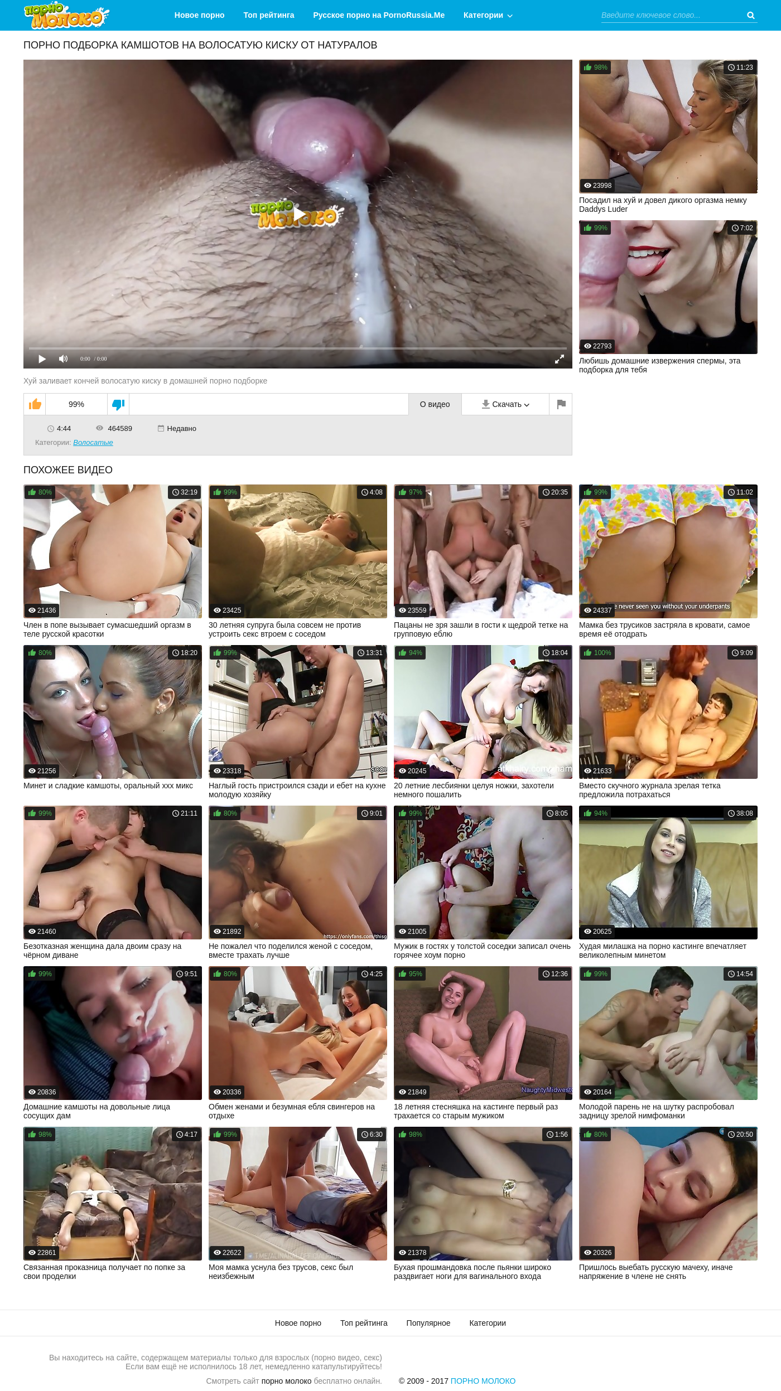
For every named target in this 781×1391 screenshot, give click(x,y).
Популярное (429, 1323)
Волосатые (93, 442)
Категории (483, 15)
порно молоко (287, 1381)
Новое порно (200, 15)
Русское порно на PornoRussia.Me (379, 15)
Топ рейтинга (269, 15)
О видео (435, 404)
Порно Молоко (483, 1381)
